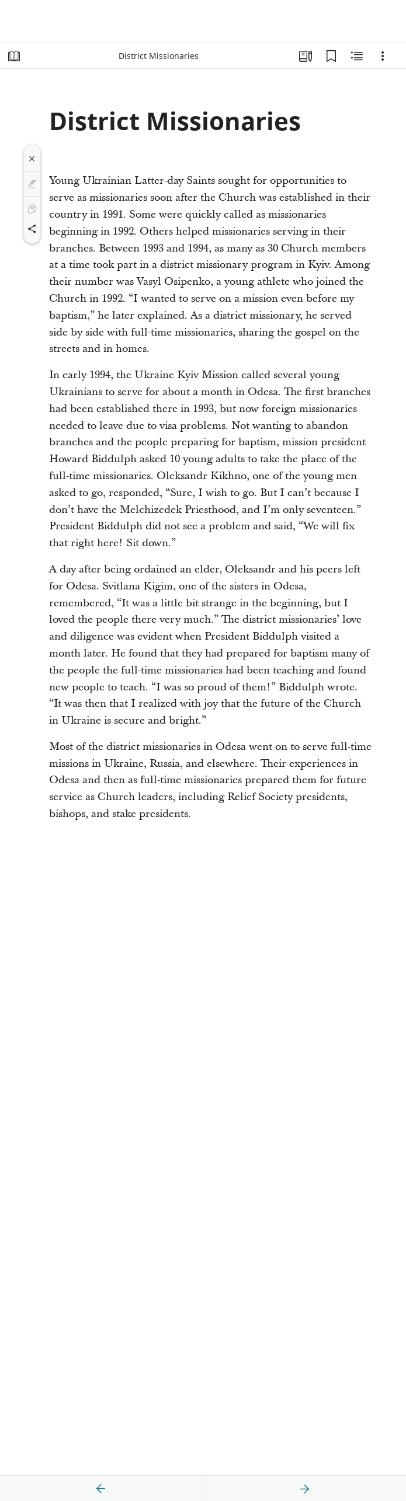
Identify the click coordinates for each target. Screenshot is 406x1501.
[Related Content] (357, 56)
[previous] (101, 1488)
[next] (304, 1488)
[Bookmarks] (331, 56)
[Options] (382, 56)
